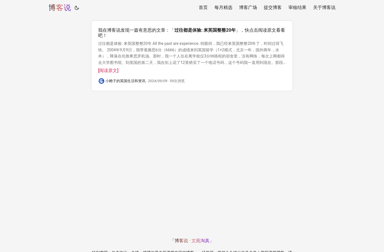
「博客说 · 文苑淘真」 (192, 240)
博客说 (59, 7)
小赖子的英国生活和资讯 (125, 81)
